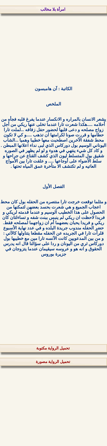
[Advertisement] (53, 49)
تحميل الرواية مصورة (53, 362)
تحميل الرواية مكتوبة (53, 348)
